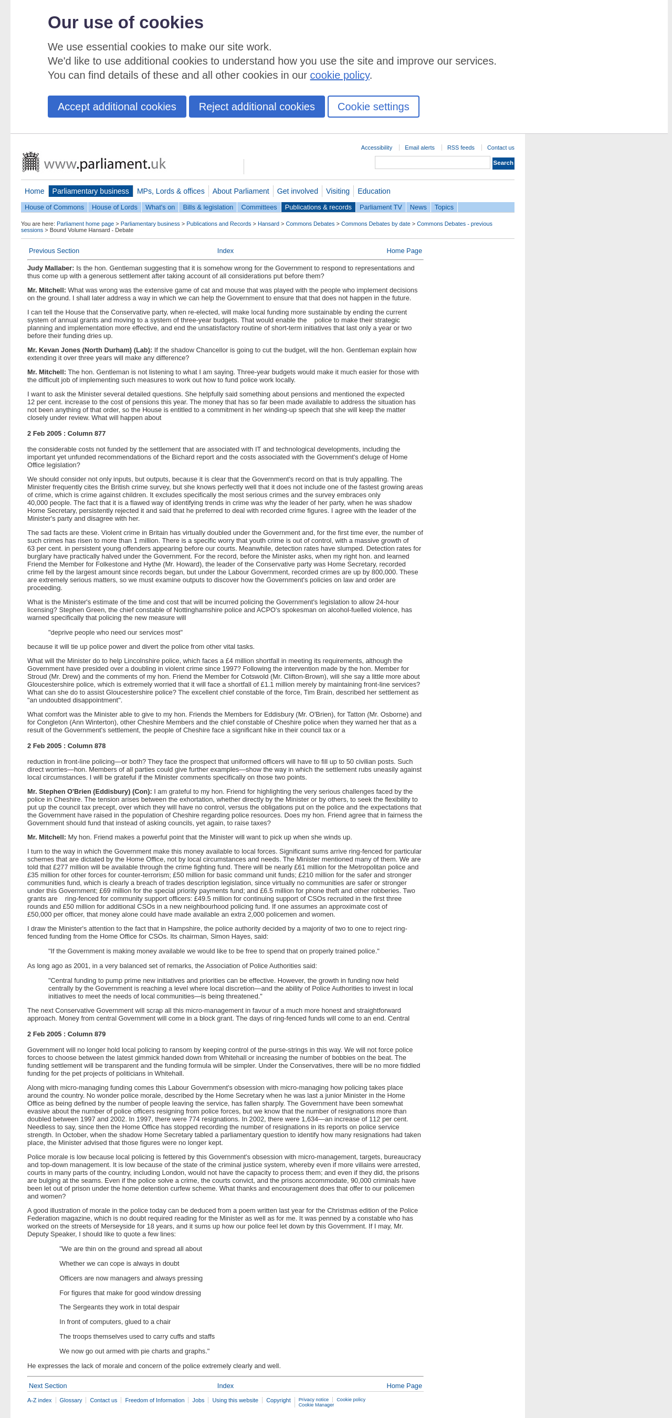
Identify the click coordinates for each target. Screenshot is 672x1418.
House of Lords (115, 207)
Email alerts (420, 147)
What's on (160, 207)
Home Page (404, 251)
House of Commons (54, 207)
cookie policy (340, 75)
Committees (259, 207)
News (418, 207)
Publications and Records (218, 223)
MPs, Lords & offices (171, 191)
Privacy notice (314, 1399)
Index (225, 251)
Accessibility (376, 147)
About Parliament (241, 191)
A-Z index (39, 1400)
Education (374, 191)
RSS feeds (461, 147)
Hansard (268, 223)
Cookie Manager (316, 1405)
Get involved (297, 191)
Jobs (198, 1400)
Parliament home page (85, 223)
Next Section (48, 1386)
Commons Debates (310, 223)
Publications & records (318, 207)
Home (35, 191)
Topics (444, 207)
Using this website (235, 1400)
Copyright (278, 1400)
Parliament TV (381, 207)
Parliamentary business (90, 191)
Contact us (500, 147)
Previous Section (54, 251)
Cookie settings (374, 106)
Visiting (338, 191)
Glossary (71, 1400)
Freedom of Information (154, 1400)
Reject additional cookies (257, 106)
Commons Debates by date (376, 223)
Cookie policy (351, 1399)
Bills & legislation (208, 207)
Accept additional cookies (117, 106)
